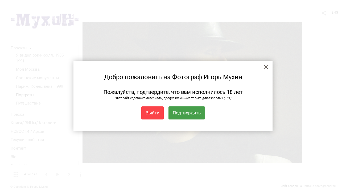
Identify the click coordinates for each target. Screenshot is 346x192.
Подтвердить (187, 112)
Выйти (152, 112)
